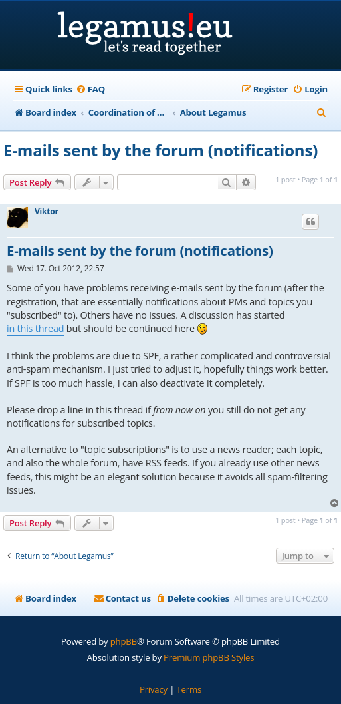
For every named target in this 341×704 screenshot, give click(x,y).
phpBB (123, 641)
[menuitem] (90, 89)
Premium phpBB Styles (209, 657)
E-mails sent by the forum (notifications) (160, 150)
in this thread (35, 328)
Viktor (46, 211)
